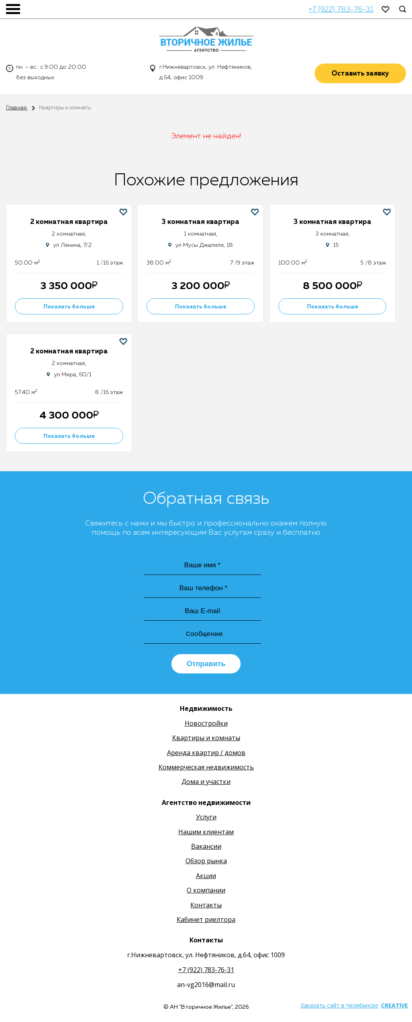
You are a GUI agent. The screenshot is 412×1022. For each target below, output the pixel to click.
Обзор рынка (206, 862)
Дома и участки (206, 782)
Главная (17, 108)
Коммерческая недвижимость (206, 768)
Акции (206, 876)
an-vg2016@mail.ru (206, 985)
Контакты (206, 905)
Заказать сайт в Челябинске (339, 1006)
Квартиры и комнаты (206, 739)
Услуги (206, 818)
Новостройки (206, 724)
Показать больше (70, 306)
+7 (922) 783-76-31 (341, 9)
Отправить (206, 665)
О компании (206, 891)
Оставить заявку (360, 74)
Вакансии (206, 847)
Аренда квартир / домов (206, 753)
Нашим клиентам (206, 832)
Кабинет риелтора (206, 920)
